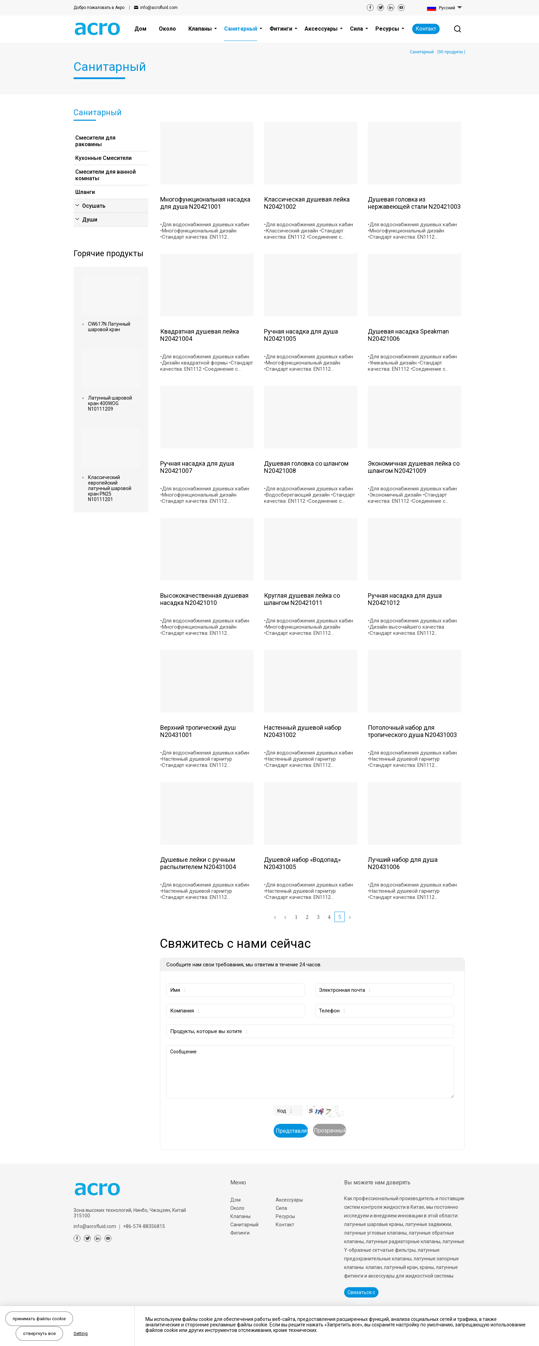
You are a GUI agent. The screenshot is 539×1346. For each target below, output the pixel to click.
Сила (281, 1208)
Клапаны (240, 1216)
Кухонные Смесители (103, 158)
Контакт (426, 28)
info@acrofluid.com (159, 7)
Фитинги (240, 1233)
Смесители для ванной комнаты (105, 175)
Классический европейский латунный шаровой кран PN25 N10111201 (109, 488)
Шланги (85, 192)
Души (89, 219)
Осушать (94, 206)
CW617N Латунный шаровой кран (109, 326)
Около (237, 1208)
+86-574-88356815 (144, 1226)
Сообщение (310, 1071)
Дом (235, 1200)
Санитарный (244, 1224)
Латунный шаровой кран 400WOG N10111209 (110, 403)
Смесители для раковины (95, 141)
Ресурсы (285, 1216)
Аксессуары (289, 1200)
